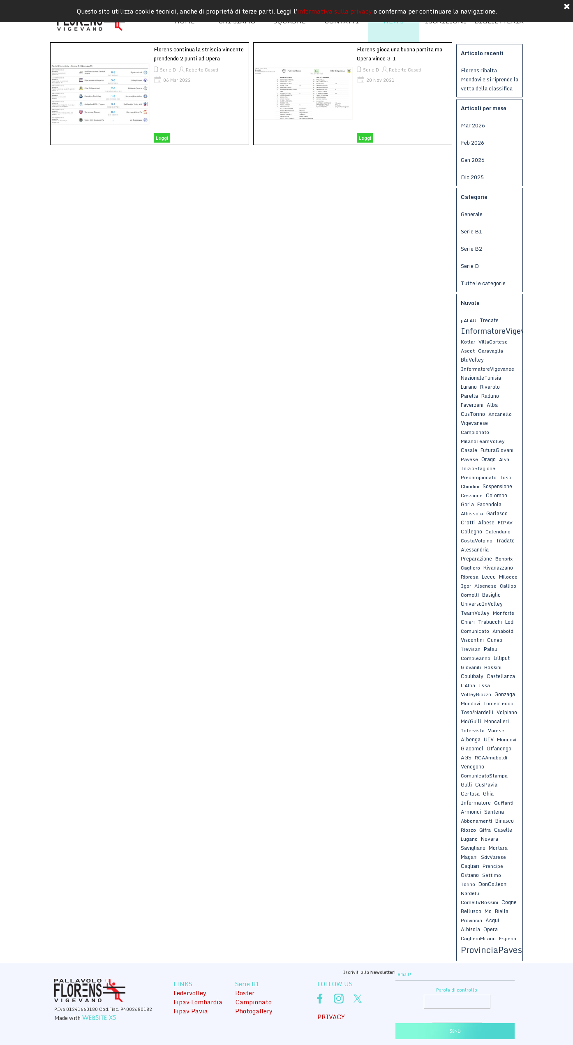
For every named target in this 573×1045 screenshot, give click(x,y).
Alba (492, 405)
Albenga (471, 739)
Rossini (492, 667)
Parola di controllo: (457, 990)
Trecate (489, 320)
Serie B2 (471, 248)
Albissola (472, 513)
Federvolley (189, 993)
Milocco (508, 577)
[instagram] (338, 998)
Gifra (485, 830)
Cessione (472, 495)
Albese (486, 522)
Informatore (476, 802)
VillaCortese (493, 342)
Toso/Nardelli (477, 712)
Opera (490, 929)
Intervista (473, 730)
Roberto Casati (202, 70)
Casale (469, 450)
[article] (149, 93)
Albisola (470, 929)
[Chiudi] (567, 5)
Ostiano (470, 875)
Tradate (505, 540)
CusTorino (473, 414)
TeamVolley (475, 613)
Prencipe (493, 866)
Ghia (488, 793)
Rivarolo (490, 387)
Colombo (496, 495)
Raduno (490, 396)
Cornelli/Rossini (479, 902)
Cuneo (494, 640)
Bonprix (504, 559)
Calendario (498, 531)
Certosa (470, 793)
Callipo (508, 586)
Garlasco (497, 513)
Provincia (471, 920)
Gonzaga (504, 694)
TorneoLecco (498, 703)
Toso (505, 477)
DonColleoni (493, 884)
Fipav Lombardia (197, 1002)
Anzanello (500, 414)
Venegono (472, 766)
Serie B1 (471, 231)
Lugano (469, 839)
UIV (489, 739)
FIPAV (505, 522)
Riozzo (468, 830)
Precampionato (479, 477)
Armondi (471, 811)
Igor (466, 586)
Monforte (503, 613)
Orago (488, 459)
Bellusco (471, 911)
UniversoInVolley (482, 604)
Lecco (489, 576)
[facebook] (320, 998)
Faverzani (472, 405)
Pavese (469, 459)
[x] (357, 998)
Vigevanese (474, 423)
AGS (466, 757)
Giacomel (472, 748)
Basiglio (491, 595)
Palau (490, 649)
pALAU (468, 320)
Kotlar (468, 342)
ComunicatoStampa (484, 776)
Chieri (468, 622)
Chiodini (470, 486)
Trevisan (471, 649)
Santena (494, 811)
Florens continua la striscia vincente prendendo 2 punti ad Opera (199, 54)
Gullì (466, 784)
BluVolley (472, 359)
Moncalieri (496, 721)
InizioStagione (478, 468)
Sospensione (497, 486)
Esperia (507, 938)
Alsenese (485, 586)
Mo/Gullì (471, 721)
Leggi (162, 138)
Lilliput (502, 658)
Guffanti (503, 803)
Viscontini (472, 640)
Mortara (498, 848)
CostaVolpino (476, 540)
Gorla (467, 504)
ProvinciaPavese (494, 950)
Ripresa (469, 577)
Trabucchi (490, 622)
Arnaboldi (503, 631)
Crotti (468, 522)
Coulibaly (472, 676)
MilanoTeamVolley (483, 441)
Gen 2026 (473, 159)
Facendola (489, 504)
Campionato (475, 432)
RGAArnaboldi (491, 757)
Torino (468, 884)
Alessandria (475, 549)
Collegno (471, 531)
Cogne (509, 902)
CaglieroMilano (478, 938)
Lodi (510, 622)
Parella (469, 396)
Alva (504, 459)
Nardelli (470, 893)
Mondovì (470, 703)
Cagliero (470, 568)
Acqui (492, 920)
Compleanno (475, 658)
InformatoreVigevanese (503, 331)
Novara (489, 839)
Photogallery (254, 1011)
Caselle (503, 830)
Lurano (469, 387)
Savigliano (473, 848)
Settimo (491, 875)
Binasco (504, 821)
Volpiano (507, 712)
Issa (484, 685)
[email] (455, 974)
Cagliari (470, 866)
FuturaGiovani (497, 450)
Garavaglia (490, 351)
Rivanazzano (498, 567)
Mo (488, 911)
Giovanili (471, 667)
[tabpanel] (333, 971)
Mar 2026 (473, 125)
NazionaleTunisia (481, 378)
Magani (469, 857)
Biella (501, 911)
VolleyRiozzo (476, 694)
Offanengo (499, 748)
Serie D (168, 70)
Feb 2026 (472, 142)
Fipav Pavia (190, 1011)
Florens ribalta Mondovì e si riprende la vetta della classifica (489, 79)
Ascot (468, 351)
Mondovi (506, 739)
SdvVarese (493, 857)
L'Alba (468, 685)
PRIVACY (331, 1017)
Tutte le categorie (483, 283)
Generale (472, 214)
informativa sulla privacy (334, 9)
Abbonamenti (476, 821)
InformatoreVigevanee (487, 369)
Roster (244, 993)
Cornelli (470, 595)
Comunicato (475, 631)
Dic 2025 (472, 177)
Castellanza (501, 676)
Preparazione (476, 558)
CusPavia (486, 784)
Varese (496, 730)
